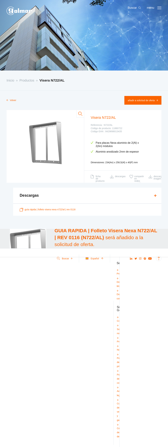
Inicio (10, 80)
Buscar (64, 258)
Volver (11, 100)
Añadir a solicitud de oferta (143, 100)
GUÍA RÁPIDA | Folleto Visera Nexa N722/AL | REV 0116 (47, 209)
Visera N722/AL (52, 80)
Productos (27, 80)
